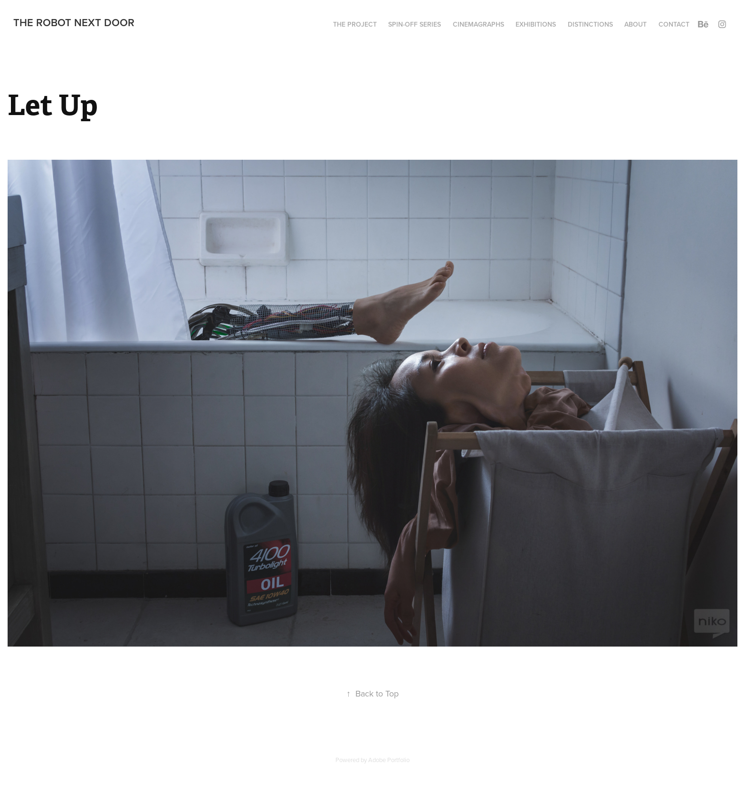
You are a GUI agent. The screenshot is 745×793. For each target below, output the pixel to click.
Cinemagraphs (478, 24)
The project (355, 24)
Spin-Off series (414, 24)
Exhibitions (536, 24)
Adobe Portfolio (389, 759)
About (635, 24)
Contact (674, 24)
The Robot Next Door (73, 22)
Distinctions (590, 24)
